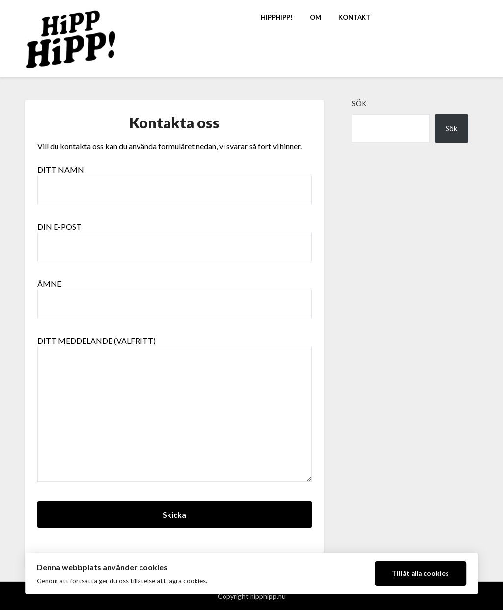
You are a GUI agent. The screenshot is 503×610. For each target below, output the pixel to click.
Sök (359, 103)
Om (315, 17)
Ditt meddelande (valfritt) (174, 409)
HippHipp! (277, 17)
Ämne (174, 293)
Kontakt (354, 17)
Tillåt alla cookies (420, 573)
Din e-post (174, 236)
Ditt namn (174, 179)
